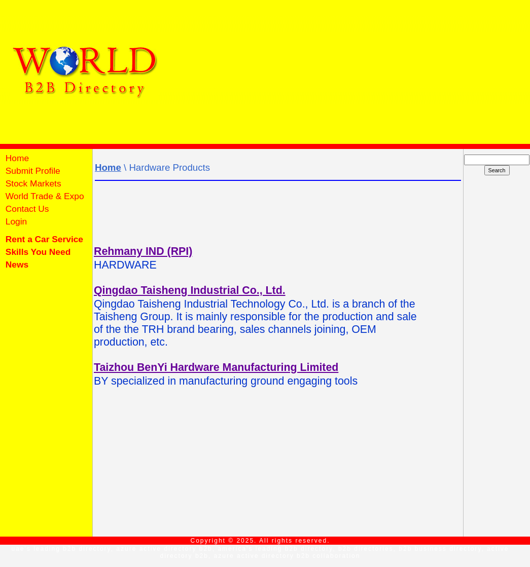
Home (16, 158)
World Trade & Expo (43, 196)
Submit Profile (31, 171)
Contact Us (26, 209)
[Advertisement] (346, 71)
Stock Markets (32, 183)
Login (16, 221)
